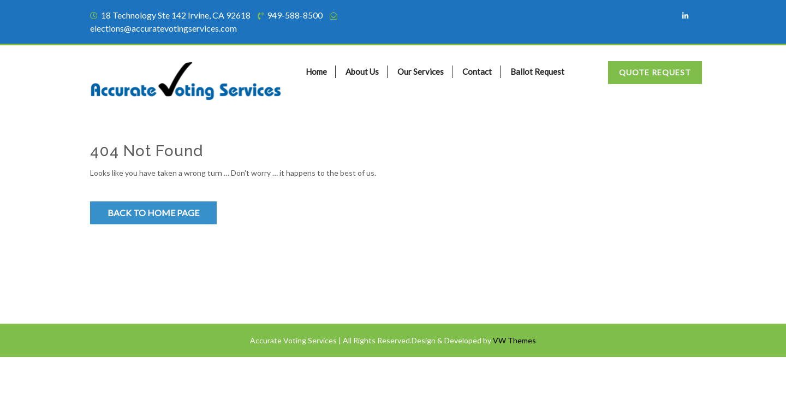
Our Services (420, 71)
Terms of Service (124, 269)
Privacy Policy (119, 290)
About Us (362, 71)
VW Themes (513, 341)
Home (316, 71)
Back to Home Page (153, 212)
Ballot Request (537, 71)
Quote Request (656, 72)
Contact (477, 71)
